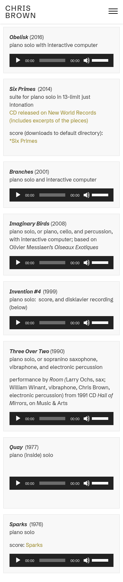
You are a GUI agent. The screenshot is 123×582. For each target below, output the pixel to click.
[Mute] (86, 60)
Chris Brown (20, 12)
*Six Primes (23, 141)
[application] (62, 60)
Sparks (35, 545)
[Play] (18, 60)
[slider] (52, 60)
